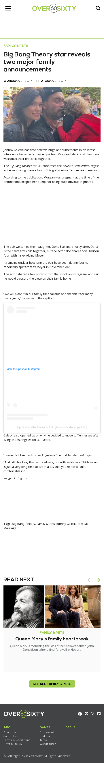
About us (10, 732)
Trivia (43, 739)
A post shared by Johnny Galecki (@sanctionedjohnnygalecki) (52, 426)
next (97, 579)
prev (90, 579)
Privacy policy (13, 743)
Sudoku (45, 735)
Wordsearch (48, 743)
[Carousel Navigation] (93, 579)
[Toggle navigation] (8, 8)
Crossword (47, 732)
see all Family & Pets (52, 683)
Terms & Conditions (17, 739)
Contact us (11, 735)
